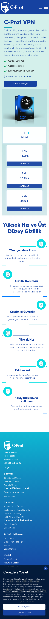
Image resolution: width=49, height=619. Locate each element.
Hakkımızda (9, 538)
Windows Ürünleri (11, 482)
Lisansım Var (9, 496)
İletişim (7, 468)
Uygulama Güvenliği (13, 514)
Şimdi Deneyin (20, 84)
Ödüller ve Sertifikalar (13, 542)
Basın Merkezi (10, 549)
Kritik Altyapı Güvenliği (14, 517)
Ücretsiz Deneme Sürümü (15, 493)
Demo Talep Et (10, 524)
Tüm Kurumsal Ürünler (13, 507)
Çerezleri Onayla (24, 613)
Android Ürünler (11, 485)
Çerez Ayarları (24, 607)
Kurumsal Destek (11, 563)
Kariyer (7, 545)
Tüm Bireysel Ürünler (13, 478)
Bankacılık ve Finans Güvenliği (17, 510)
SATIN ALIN (24, 164)
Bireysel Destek (10, 559)
